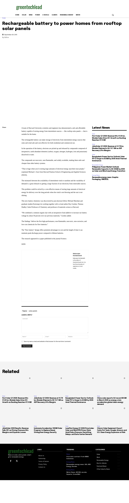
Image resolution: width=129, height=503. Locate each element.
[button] (113, 15)
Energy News (96, 175)
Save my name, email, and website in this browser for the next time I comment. (47, 341)
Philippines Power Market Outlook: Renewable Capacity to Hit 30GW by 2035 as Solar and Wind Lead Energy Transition (108, 169)
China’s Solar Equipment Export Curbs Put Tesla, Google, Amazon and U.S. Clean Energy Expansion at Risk (112, 430)
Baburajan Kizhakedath (77, 254)
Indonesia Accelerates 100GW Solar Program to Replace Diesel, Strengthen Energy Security (48, 430)
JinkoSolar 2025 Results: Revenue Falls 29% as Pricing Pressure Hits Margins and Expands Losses (15, 430)
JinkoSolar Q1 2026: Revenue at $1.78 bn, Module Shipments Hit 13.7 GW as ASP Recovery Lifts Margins (108, 148)
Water (68, 454)
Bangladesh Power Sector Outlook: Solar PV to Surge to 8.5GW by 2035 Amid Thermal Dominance (109, 159)
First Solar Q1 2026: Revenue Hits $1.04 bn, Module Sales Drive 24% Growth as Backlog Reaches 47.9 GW (109, 138)
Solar (4, 18)
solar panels (33, 311)
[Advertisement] (78, 7)
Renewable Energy (97, 165)
